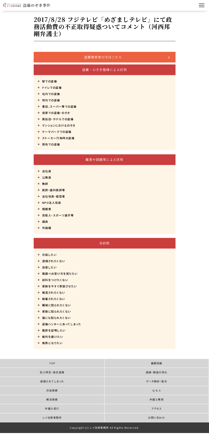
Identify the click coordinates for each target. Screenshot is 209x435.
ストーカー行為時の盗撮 (58, 138)
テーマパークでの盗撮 (57, 132)
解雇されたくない (53, 299)
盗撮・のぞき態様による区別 (104, 69)
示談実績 (52, 390)
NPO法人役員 (51, 203)
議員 (45, 222)
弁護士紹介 (52, 408)
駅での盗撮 (49, 81)
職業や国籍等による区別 (104, 159)
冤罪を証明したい (54, 330)
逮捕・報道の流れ (156, 372)
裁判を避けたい (52, 337)
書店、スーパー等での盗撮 (59, 106)
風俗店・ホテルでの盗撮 (58, 119)
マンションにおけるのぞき (58, 125)
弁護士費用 (157, 399)
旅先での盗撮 (51, 144)
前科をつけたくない (55, 280)
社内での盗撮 (51, 94)
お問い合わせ (156, 417)
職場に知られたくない (56, 305)
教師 (45, 184)
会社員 (46, 171)
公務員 (46, 177)
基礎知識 (156, 363)
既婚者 (46, 209)
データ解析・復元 (156, 381)
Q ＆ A (156, 390)
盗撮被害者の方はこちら (103, 57)
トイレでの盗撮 (52, 87)
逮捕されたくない (53, 261)
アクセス (156, 408)
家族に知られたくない (56, 311)
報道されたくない (53, 292)
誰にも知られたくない (56, 318)
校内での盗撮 (51, 100)
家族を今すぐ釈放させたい (59, 286)
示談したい (49, 255)
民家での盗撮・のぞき (56, 113)
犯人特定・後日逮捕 (52, 372)
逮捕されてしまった (52, 381)
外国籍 (46, 228)
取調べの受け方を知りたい (60, 274)
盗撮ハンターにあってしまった (61, 324)
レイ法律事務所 (52, 417)
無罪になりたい (52, 343)
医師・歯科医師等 (53, 190)
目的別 (104, 243)
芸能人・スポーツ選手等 (58, 215)
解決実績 (52, 399)
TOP (52, 363)
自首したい (49, 267)
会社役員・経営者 (53, 196)
